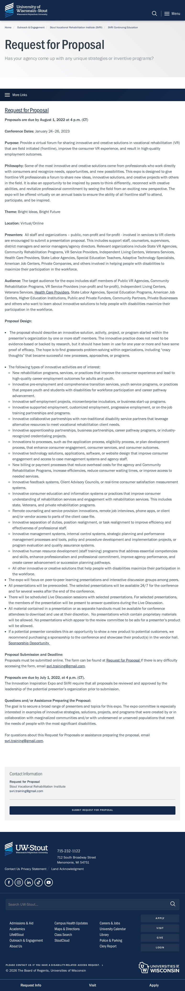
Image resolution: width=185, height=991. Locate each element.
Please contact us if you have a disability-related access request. (53, 965)
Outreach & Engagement (30, 27)
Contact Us (13, 869)
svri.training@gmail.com (66, 666)
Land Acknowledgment (67, 869)
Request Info (31, 985)
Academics (17, 929)
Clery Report (108, 946)
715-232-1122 (69, 851)
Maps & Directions (67, 929)
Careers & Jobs (110, 923)
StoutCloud (62, 941)
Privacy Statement (34, 869)
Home (8, 27)
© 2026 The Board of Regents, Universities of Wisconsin (46, 971)
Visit (160, 928)
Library (104, 935)
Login (160, 947)
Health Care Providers (52, 292)
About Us (16, 946)
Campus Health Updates (71, 923)
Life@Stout (17, 935)
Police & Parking (111, 941)
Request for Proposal (27, 110)
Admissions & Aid (21, 923)
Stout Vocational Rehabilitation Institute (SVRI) (76, 27)
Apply (160, 918)
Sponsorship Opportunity (29, 643)
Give (160, 938)
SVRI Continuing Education (123, 27)
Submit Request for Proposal (92, 810)
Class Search (63, 935)
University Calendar (113, 929)
